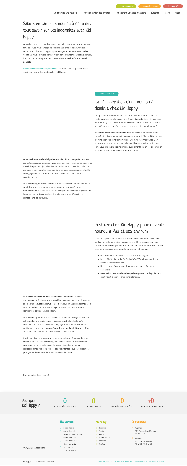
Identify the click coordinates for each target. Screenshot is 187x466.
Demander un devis (149, 6)
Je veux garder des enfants (97, 12)
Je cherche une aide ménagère (131, 12)
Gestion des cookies (140, 463)
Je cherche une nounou (65, 12)
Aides (177, 12)
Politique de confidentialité (123, 463)
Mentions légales (103, 463)
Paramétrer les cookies (156, 463)
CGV (112, 463)
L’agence (155, 12)
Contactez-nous (126, 6)
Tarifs (167, 12)
